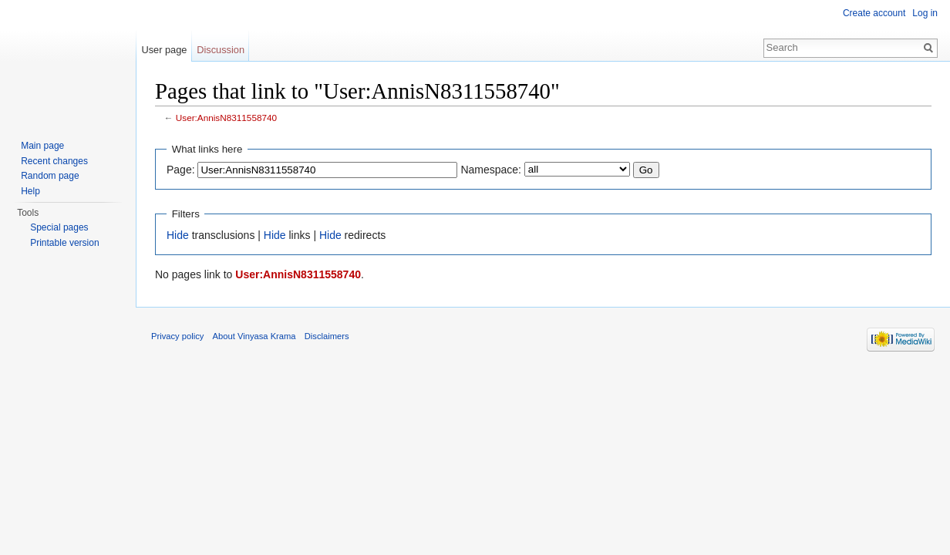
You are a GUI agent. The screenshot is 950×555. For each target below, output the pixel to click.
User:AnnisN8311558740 (226, 118)
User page (164, 50)
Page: (181, 169)
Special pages (59, 227)
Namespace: (490, 169)
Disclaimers (327, 336)
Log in (925, 13)
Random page (50, 175)
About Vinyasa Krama (254, 336)
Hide (178, 235)
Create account (874, 13)
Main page (42, 145)
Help (30, 191)
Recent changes (54, 161)
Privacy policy (177, 336)
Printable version (64, 242)
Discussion (220, 50)
